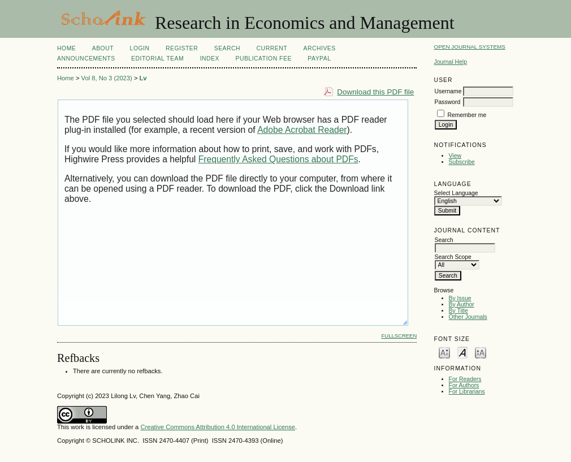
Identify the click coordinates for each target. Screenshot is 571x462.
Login (140, 48)
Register (182, 48)
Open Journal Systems (469, 47)
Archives (319, 48)
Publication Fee (263, 58)
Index (209, 58)
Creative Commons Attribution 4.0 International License (217, 427)
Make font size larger (480, 352)
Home (66, 48)
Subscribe (462, 162)
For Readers (465, 379)
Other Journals (468, 317)
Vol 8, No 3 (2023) (106, 78)
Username (448, 91)
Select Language (456, 193)
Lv (143, 78)
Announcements (86, 58)
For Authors (464, 385)
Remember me (467, 115)
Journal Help (450, 62)
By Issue (460, 298)
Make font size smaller (444, 352)
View (455, 156)
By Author (461, 304)
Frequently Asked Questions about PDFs (278, 159)
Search (227, 48)
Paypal (319, 58)
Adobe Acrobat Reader (302, 130)
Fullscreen (399, 336)
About (103, 48)
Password (448, 102)
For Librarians (467, 391)
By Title (458, 311)
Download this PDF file (375, 92)
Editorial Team (157, 58)
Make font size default (462, 352)
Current (272, 48)
